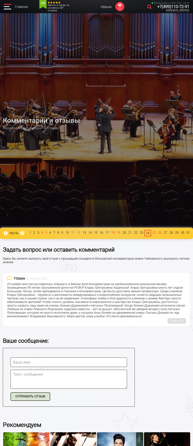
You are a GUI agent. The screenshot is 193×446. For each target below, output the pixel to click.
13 (84, 232)
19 (118, 232)
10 (67, 232)
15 (95, 232)
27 (165, 232)
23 (141, 232)
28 (171, 232)
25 (154, 232)
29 (176, 232)
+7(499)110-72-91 (173, 6)
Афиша (106, 7)
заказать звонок (177, 10)
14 (90, 232)
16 (101, 232)
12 (78, 232)
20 (124, 232)
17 (107, 232)
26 (159, 232)
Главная (21, 7)
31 (188, 232)
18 (113, 232)
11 (73, 232)
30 (182, 232)
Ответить (176, 320)
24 (147, 233)
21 (130, 232)
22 (135, 232)
